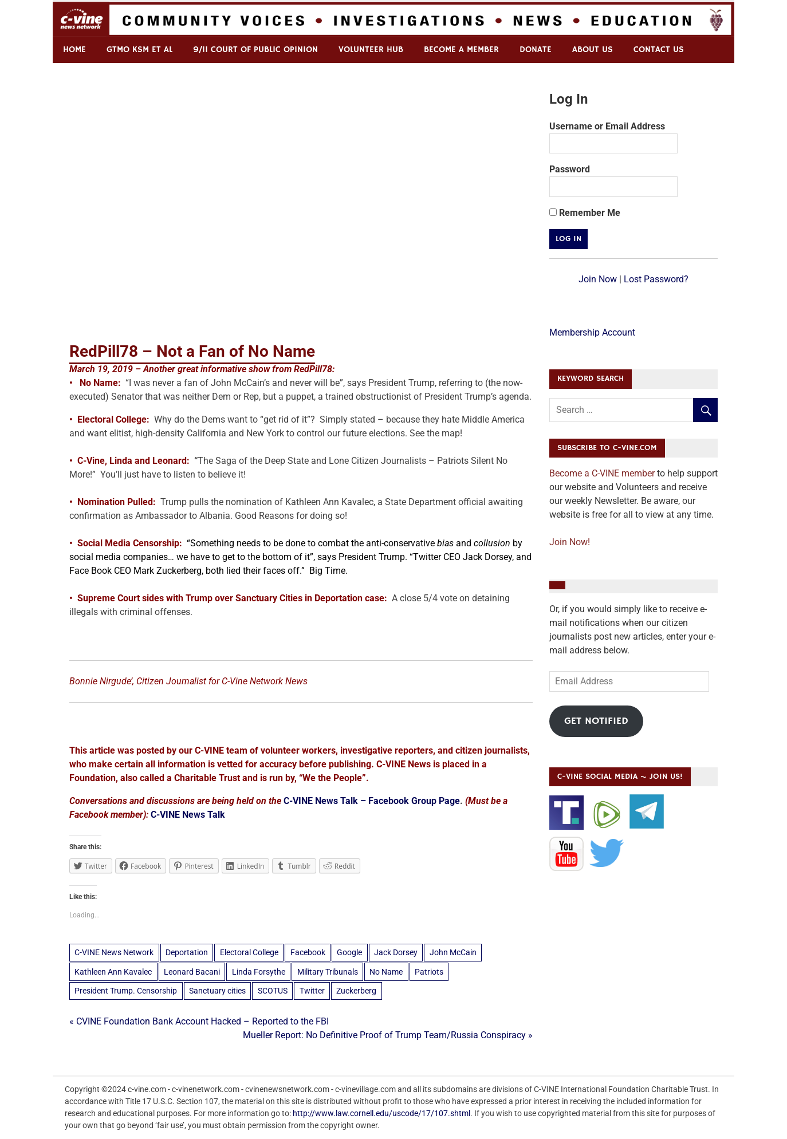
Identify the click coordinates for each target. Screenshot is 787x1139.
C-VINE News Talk (188, 814)
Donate (536, 49)
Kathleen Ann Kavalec (113, 971)
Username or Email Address (607, 126)
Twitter (312, 990)
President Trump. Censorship (125, 990)
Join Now (598, 279)
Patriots (429, 971)
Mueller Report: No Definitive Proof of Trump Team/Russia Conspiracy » (388, 1035)
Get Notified (596, 721)
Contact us (658, 49)
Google (349, 952)
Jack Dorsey (396, 952)
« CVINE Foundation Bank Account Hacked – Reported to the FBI (199, 1021)
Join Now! (569, 542)
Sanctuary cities (217, 990)
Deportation (187, 952)
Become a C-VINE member (602, 473)
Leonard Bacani (192, 971)
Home (74, 49)
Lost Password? (656, 279)
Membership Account (592, 332)
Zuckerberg (356, 990)
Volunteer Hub (371, 49)
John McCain (453, 952)
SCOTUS (273, 990)
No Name (386, 971)
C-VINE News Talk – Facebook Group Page (372, 800)
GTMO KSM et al (139, 49)
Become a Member (461, 49)
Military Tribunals (327, 971)
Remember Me (584, 212)
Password (569, 169)
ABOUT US (592, 49)
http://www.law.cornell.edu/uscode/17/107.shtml (381, 1113)
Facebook (307, 952)
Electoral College (249, 952)
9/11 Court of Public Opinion (255, 49)
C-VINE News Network (114, 952)
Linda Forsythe (258, 971)
